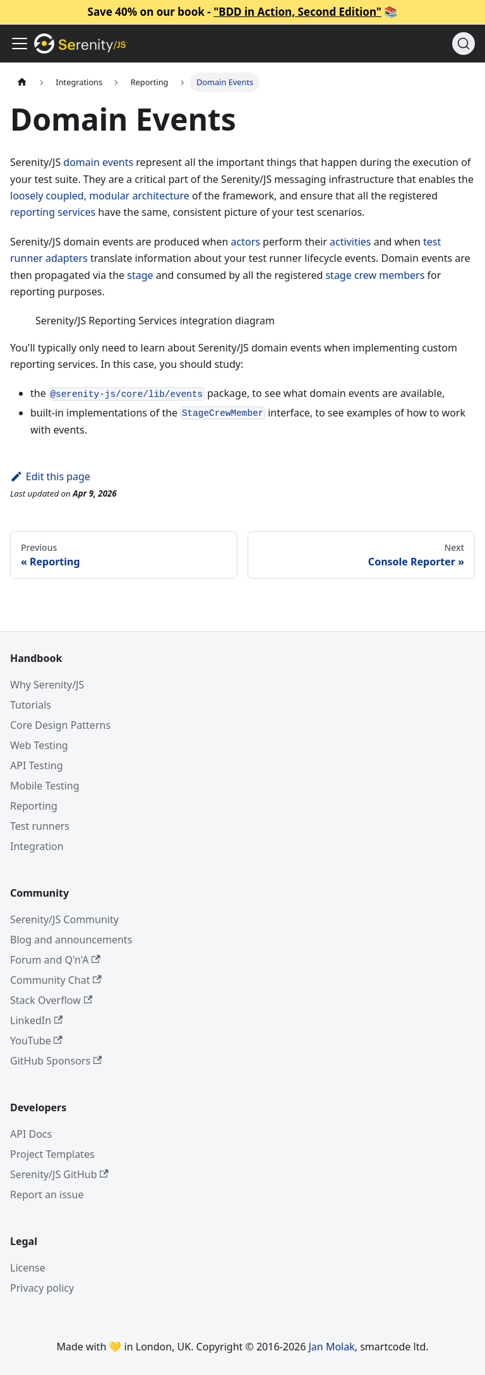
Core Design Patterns (60, 725)
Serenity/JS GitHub (59, 1174)
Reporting (33, 806)
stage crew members (374, 275)
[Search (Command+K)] (463, 43)
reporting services (52, 212)
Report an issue (46, 1194)
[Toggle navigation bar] (19, 43)
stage (140, 275)
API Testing (36, 765)
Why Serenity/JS (47, 685)
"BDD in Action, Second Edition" (297, 11)
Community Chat (56, 980)
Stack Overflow (51, 1000)
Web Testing (39, 745)
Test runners (39, 826)
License (27, 1268)
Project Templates (52, 1154)
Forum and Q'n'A (55, 960)
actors (245, 242)
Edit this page (50, 476)
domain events (98, 162)
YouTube (36, 1040)
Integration (37, 846)
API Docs (31, 1134)
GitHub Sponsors (56, 1061)
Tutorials (30, 705)
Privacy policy (42, 1288)
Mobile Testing (45, 786)
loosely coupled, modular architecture (99, 196)
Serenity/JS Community (64, 919)
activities (350, 242)
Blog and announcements (71, 940)
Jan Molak (332, 1347)
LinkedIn (36, 1020)
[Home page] (22, 82)
